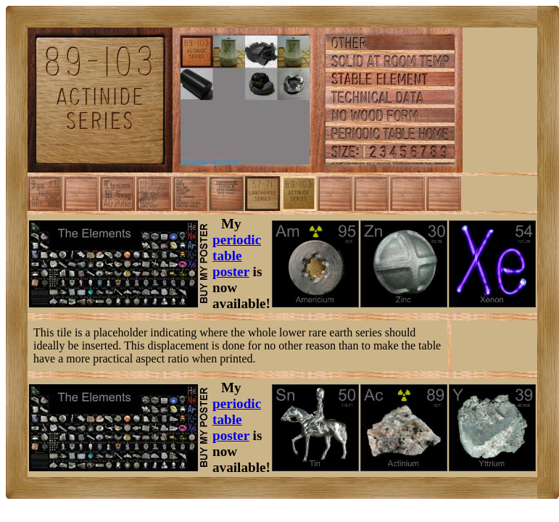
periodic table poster (236, 255)
